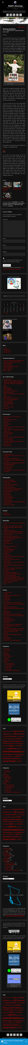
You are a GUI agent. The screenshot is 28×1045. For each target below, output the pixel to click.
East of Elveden (7, 424)
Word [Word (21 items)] (17, 761)
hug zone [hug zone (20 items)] (15, 745)
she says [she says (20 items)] (13, 756)
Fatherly (5, 386)
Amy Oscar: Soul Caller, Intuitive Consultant (13, 525)
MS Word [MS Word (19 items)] (20, 748)
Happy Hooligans (7, 388)
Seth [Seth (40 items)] (10, 756)
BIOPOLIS (6, 418)
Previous (19, 27)
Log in (5, 347)
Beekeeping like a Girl (8, 454)
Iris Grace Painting (8, 389)
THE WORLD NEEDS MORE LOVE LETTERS (14, 578)
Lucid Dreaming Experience (10, 549)
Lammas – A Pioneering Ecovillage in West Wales (14, 426)
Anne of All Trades (8, 379)
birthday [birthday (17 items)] (4, 736)
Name (4, 238)
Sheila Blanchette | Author (9, 620)
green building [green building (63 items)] (15, 741)
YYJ (12, 204)
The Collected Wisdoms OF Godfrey (11, 625)
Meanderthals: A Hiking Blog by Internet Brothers (14, 462)
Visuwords (6, 633)
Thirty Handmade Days (9, 403)
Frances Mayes (7, 599)
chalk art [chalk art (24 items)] (4, 738)
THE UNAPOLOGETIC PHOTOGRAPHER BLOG (14, 501)
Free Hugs (15, 201)
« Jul (4, 313)
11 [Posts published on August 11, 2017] (20, 307)
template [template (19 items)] (20, 758)
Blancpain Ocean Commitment (10, 419)
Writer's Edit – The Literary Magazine (12, 640)
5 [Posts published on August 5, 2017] (23, 305)
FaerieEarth (6, 598)
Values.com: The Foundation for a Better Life (13, 579)
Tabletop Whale (7, 514)
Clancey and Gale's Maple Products (11, 458)
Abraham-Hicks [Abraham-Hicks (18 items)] (10, 731)
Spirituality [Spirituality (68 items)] (6, 758)
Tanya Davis (6, 622)
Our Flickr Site (7, 493)
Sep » (7, 313)
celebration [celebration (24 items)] (22, 736)
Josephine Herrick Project (9, 487)
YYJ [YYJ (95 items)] (19, 761)
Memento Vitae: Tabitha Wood (10, 607)
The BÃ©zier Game (8, 500)
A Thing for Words (8, 592)
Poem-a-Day (6, 617)
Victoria (9, 204)
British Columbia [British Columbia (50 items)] (11, 736)
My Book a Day (7, 611)
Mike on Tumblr (7, 370)
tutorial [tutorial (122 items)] (5, 761)
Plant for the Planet (8, 434)
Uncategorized (7, 660)
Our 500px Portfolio (8, 491)
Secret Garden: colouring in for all (11, 398)
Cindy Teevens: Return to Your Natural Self (13, 533)
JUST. (5, 544)
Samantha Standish (8, 557)
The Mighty (6, 570)
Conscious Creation (8, 534)
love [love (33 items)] (17, 748)
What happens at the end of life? (11, 581)
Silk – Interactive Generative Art (10, 399)
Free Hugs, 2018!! (7, 198)
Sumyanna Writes (7, 498)
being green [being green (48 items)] (21, 734)
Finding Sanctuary (8, 540)
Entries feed (6, 349)
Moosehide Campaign (8, 550)
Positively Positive (8, 554)
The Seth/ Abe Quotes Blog (10, 575)
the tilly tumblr (7, 627)
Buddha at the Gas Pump (9, 530)
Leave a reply (6, 31)
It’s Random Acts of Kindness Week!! (7, 189)
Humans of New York (8, 485)
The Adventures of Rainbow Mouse (12, 670)
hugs (19, 203)
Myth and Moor (7, 612)
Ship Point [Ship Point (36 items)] (18, 756)
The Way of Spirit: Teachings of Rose (12, 576)
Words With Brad (7, 638)
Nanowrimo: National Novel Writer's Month (13, 614)
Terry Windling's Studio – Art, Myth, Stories (13, 624)
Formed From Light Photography (11, 484)
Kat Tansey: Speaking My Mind (10, 546)
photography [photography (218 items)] (15, 751)
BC (22, 201)
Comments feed (7, 350)
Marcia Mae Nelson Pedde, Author (11, 366)
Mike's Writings (8, 666)
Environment (6, 648)
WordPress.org (7, 352)
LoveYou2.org (7, 547)
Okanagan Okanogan (8, 432)
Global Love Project (8, 543)
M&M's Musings (15, 6)
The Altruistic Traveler (8, 465)
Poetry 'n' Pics (8, 667)
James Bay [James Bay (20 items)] (5, 748)
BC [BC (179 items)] (15, 734)
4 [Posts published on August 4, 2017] (20, 305)
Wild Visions (6, 408)
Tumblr (17, 15)
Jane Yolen (6, 601)
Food (5, 651)
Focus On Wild (7, 482)
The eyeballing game (8, 402)
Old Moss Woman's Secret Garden (11, 490)
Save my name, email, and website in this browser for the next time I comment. (12, 260)
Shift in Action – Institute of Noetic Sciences (13, 568)
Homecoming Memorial (13, 203)
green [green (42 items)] (8, 741)
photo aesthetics (7, 494)
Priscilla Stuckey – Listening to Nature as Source (14, 556)
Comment (5, 219)
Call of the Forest (7, 421)
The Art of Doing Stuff (8, 401)
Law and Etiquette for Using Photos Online (13, 488)
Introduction (6, 653)
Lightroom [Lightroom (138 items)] (11, 748)
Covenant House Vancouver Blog (11, 536)
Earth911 (6, 422)
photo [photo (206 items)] (5, 751)
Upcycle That (6, 444)
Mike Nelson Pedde (19, 30)
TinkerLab (6, 405)
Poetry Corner (8, 669)
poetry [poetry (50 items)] (18, 754)
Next (24, 27)
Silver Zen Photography (9, 497)
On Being (6, 553)
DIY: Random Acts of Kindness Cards (12, 595)
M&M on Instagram (8, 363)
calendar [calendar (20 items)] (18, 736)
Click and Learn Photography (10, 481)
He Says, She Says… (10, 663)
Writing (5, 661)
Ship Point (5, 204)
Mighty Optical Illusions (9, 392)
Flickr (14, 15)
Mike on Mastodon (8, 369)
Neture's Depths (7, 428)
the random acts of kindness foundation (12, 573)
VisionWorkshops (7, 503)
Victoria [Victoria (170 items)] (12, 761)
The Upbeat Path (7, 468)
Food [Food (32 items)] (15, 738)
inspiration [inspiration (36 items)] (19, 745)
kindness (23, 203)
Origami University (8, 396)
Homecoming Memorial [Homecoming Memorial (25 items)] (18, 743)
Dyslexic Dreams (7, 596)
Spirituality (6, 658)
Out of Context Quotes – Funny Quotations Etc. (14, 615)
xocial (5, 584)
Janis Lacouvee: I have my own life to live (13, 602)
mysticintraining (7, 552)
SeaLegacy (6, 435)
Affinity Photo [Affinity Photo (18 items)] (11, 734)
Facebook (7, 15)
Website (5, 251)
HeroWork (6, 425)
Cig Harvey (6, 593)
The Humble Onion (8, 467)
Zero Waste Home (8, 445)
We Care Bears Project (9, 406)
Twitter (10, 15)
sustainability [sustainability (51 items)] (14, 758)
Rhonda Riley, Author (8, 618)
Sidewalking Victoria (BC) (9, 464)
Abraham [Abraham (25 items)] (5, 731)
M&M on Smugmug (8, 365)
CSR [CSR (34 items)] (13, 738)
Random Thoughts (8, 656)
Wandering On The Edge (9, 504)
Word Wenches (7, 637)
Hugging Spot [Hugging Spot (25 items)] (6, 745)
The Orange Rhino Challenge (10, 572)
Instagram (20, 15)
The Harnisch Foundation (9, 569)
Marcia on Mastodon (8, 367)
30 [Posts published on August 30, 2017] (13, 311)
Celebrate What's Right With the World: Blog (13, 531)
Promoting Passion (8, 496)
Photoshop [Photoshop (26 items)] (13, 754)
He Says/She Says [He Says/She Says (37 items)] (8, 743)
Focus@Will (6, 541)
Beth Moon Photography (9, 480)
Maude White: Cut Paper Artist (10, 390)
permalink (11, 205)
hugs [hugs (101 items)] (11, 746)
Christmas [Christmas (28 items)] (9, 738)
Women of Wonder (8, 582)
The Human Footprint (8, 439)
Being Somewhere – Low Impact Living (12, 416)
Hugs (4, 150)
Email (4, 245)
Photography (6, 654)
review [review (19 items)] (7, 756)
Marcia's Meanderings (10, 664)
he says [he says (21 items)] (21, 741)
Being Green (8, 650)
